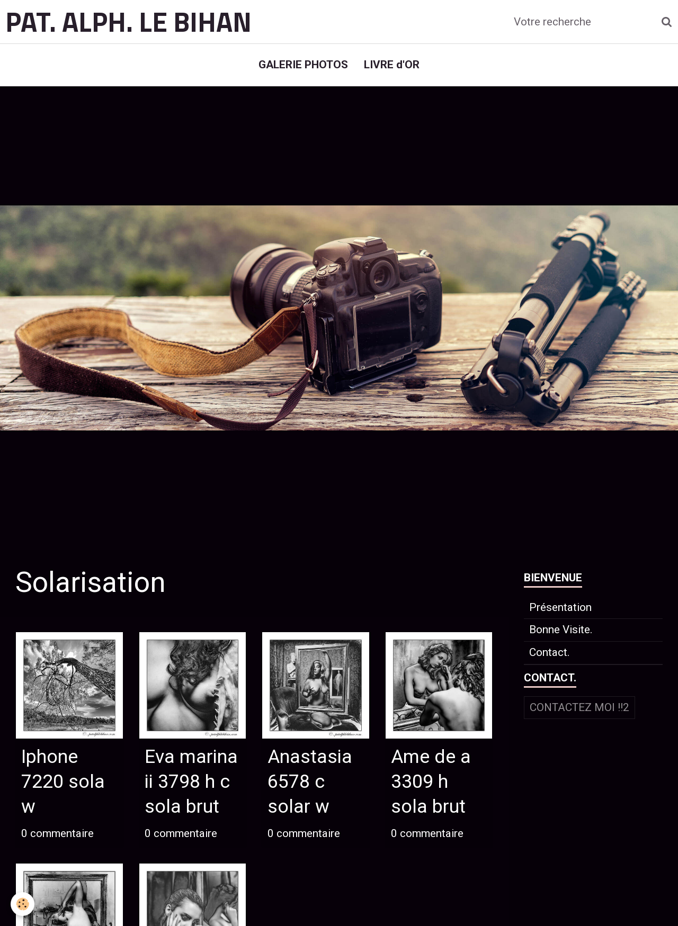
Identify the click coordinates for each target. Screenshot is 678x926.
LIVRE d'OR (392, 64)
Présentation (560, 607)
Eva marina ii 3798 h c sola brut (191, 782)
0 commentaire (57, 833)
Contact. (549, 652)
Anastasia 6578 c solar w (309, 782)
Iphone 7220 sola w (63, 782)
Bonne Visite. (561, 629)
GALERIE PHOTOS (303, 64)
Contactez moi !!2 (579, 707)
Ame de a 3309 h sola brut (431, 782)
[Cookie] (22, 904)
